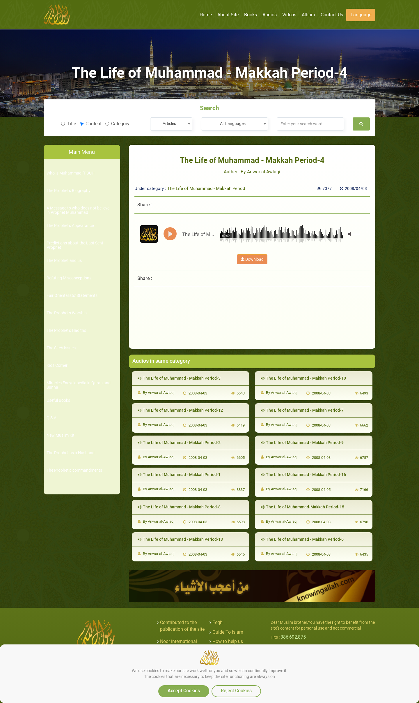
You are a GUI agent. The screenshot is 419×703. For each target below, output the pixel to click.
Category (117, 123)
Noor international (178, 641)
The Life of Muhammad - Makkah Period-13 (180, 539)
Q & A (51, 418)
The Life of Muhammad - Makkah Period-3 (179, 378)
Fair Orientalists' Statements (72, 295)
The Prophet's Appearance (70, 225)
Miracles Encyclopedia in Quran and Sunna (79, 385)
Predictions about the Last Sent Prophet (75, 245)
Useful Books (58, 400)
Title (68, 123)
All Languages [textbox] (233, 123)
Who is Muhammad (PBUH (71, 173)
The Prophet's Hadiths (66, 330)
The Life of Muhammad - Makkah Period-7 (302, 410)
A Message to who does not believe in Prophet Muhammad (78, 210)
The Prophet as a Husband (71, 453)
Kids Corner (57, 365)
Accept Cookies (184, 690)
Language (361, 14)
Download (252, 259)
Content (91, 123)
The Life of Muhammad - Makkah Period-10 (303, 378)
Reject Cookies (236, 690)
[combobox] (171, 124)
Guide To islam (227, 632)
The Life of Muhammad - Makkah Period (206, 188)
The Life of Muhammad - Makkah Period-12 (180, 410)
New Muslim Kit (60, 435)
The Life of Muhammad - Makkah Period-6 (302, 539)
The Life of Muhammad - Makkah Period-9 (302, 442)
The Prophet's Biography (68, 190)
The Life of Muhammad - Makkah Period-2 (179, 442)
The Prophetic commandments (74, 470)
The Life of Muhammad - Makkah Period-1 (179, 474)
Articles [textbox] (169, 123)
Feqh (217, 622)
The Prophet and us (64, 260)
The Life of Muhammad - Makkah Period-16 (303, 474)
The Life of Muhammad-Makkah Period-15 (302, 507)
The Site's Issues (61, 348)
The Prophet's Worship (67, 313)
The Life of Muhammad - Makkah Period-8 (179, 507)
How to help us (227, 641)
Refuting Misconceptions (69, 278)
